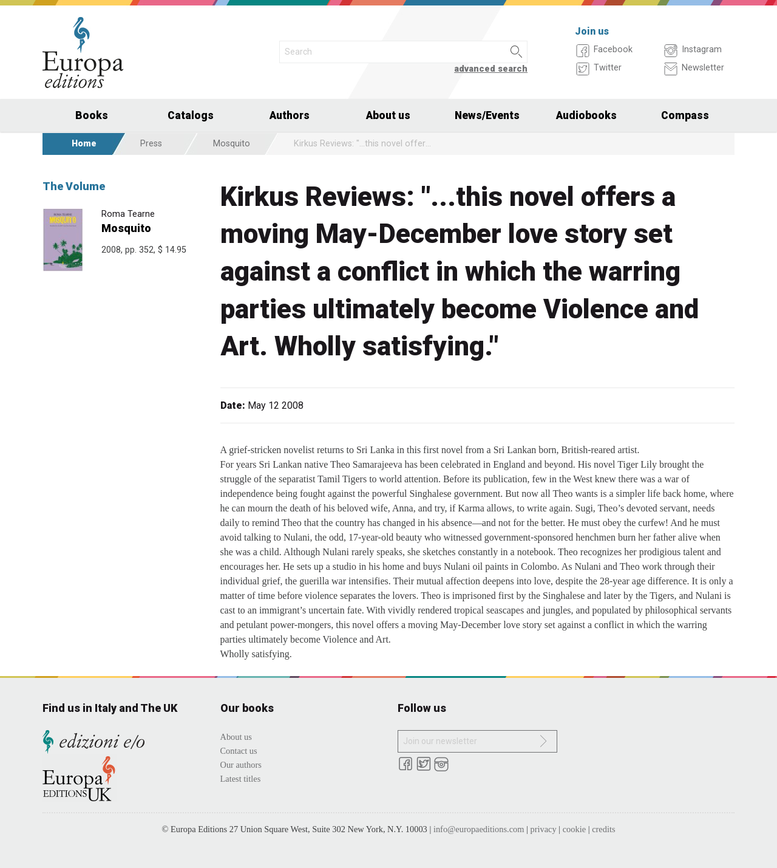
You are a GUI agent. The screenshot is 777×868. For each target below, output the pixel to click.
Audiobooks (586, 115)
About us (388, 115)
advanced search (491, 69)
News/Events (487, 115)
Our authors (241, 765)
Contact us (238, 751)
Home (84, 143)
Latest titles (240, 779)
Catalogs (191, 115)
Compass (685, 115)
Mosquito (231, 143)
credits (603, 829)
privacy (544, 829)
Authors (290, 115)
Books (91, 115)
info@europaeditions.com (478, 829)
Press (151, 143)
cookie (574, 829)
